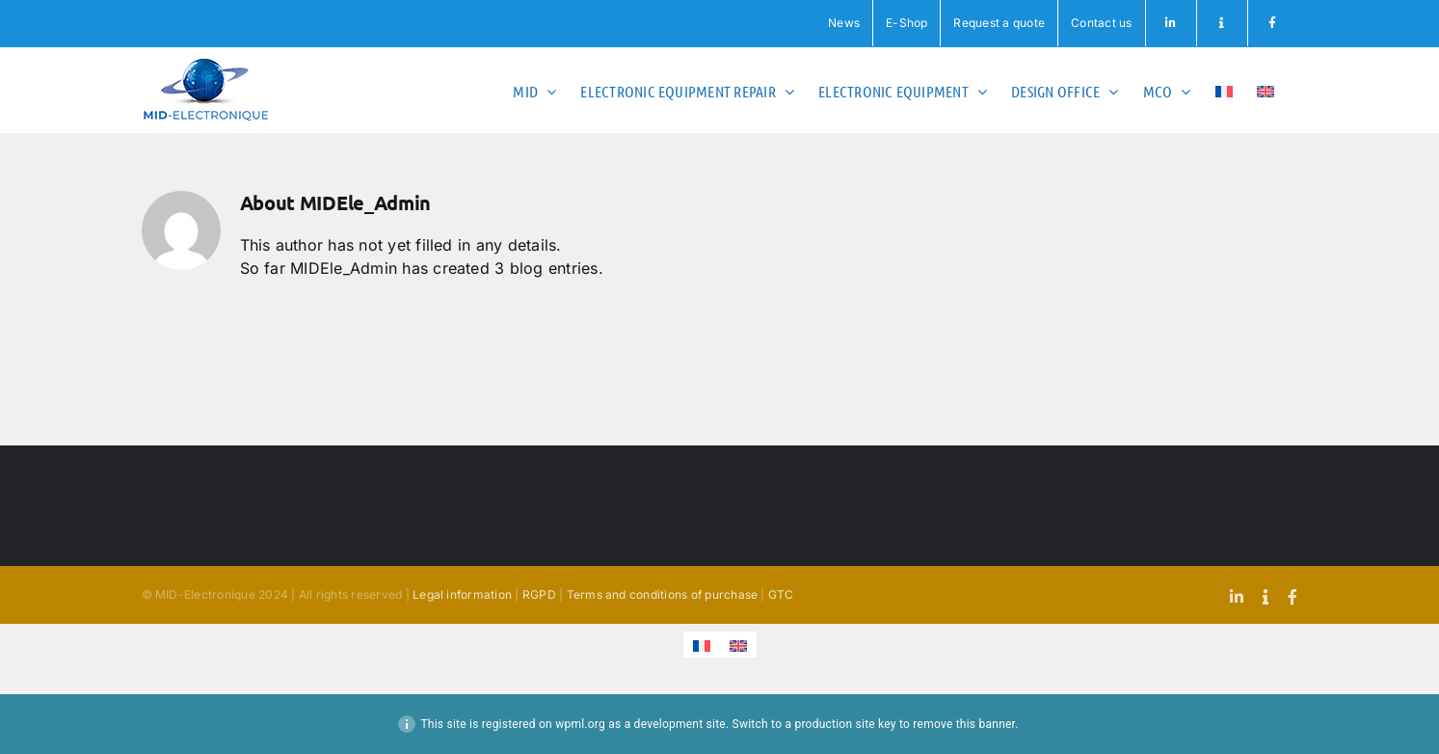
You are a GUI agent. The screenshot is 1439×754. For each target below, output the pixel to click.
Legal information (462, 594)
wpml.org (580, 724)
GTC (781, 594)
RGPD (539, 594)
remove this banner (964, 724)
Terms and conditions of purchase (663, 594)
